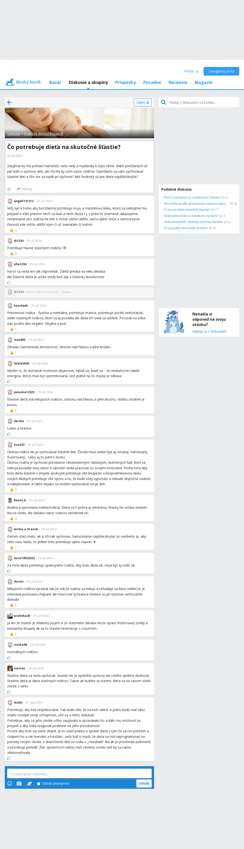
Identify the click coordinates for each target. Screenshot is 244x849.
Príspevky (125, 82)
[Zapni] (143, 102)
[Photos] (19, 783)
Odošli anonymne (53, 784)
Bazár (55, 82)
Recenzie (177, 82)
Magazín (203, 82)
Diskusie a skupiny (88, 82)
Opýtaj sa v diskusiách (209, 332)
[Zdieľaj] (24, 189)
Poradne (152, 82)
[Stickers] (29, 783)
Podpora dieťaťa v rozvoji (43, 133)
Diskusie (13, 133)
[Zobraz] (67, 292)
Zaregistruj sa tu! (221, 71)
